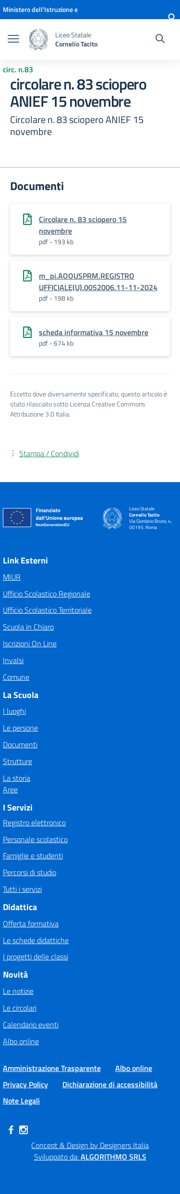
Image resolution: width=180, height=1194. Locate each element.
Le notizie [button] (18, 991)
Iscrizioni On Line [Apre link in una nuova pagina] (30, 643)
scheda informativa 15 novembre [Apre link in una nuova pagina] (93, 332)
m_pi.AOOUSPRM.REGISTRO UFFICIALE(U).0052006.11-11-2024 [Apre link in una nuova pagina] (98, 281)
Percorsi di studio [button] (29, 872)
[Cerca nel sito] (160, 40)
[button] (171, 19)
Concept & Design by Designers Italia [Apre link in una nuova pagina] (90, 1145)
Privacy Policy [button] (25, 1084)
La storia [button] (16, 778)
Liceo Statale (73, 35)
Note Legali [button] (21, 1100)
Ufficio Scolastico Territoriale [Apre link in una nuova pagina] (47, 610)
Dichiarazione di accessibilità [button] (109, 1084)
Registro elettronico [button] (34, 822)
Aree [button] (10, 789)
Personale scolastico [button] (35, 839)
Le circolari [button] (19, 1008)
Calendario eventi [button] (31, 1024)
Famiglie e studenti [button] (33, 855)
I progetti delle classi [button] (35, 956)
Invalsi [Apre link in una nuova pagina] (13, 660)
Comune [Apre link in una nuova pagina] (16, 677)
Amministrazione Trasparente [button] (52, 1068)
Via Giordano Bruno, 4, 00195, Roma (150, 524)
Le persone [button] (20, 727)
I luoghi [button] (14, 711)
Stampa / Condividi (49, 453)
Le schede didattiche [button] (36, 940)
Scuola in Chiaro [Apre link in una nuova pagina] (28, 626)
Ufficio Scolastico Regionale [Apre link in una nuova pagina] (46, 593)
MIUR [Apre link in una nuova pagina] (12, 577)
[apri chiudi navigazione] (13, 39)
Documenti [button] (20, 744)
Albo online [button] (21, 1041)
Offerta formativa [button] (31, 923)
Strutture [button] (17, 761)
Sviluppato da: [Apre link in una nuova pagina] (90, 1156)
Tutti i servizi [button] (22, 889)
